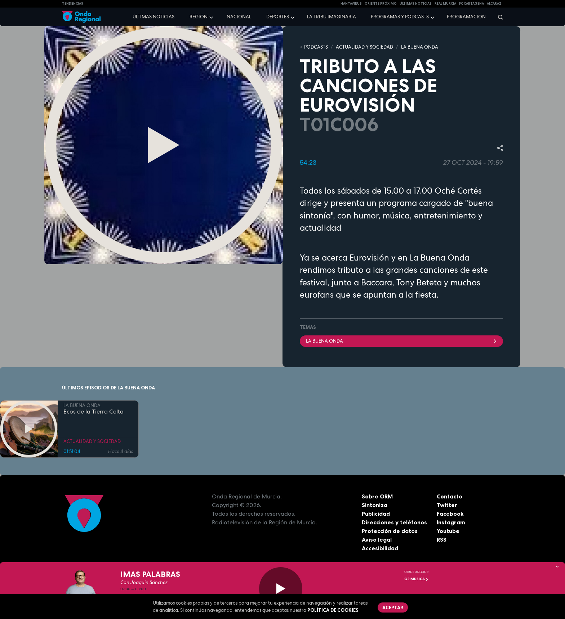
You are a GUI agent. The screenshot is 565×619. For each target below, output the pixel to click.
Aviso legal (377, 539)
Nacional (239, 17)
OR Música (416, 579)
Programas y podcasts (400, 17)
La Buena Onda (401, 341)
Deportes (277, 17)
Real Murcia (445, 3)
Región (199, 17)
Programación (466, 17)
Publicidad (376, 513)
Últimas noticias (153, 17)
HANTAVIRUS (351, 3)
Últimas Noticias (416, 3)
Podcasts (316, 47)
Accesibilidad (380, 548)
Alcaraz (494, 3)
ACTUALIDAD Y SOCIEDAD (364, 47)
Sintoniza (374, 505)
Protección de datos (390, 530)
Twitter (447, 505)
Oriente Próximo (381, 3)
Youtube (448, 530)
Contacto (449, 496)
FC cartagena (471, 3)
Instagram (451, 522)
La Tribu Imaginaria (331, 17)
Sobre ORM (377, 496)
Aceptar (392, 607)
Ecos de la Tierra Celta (93, 411)
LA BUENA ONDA (419, 47)
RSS (442, 539)
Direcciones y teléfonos (394, 522)
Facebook (450, 513)
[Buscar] (498, 17)
